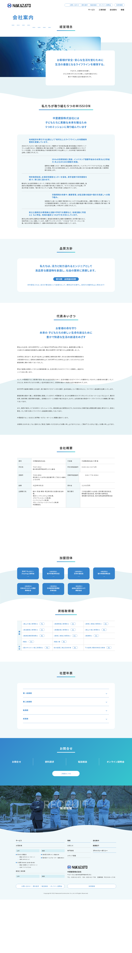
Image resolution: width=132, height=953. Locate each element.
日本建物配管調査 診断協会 (53, 642)
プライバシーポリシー (100, 904)
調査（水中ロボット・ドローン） (27, 910)
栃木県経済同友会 (53, 626)
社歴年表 (105, 38)
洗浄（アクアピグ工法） (25, 921)
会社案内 (113, 9)
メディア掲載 (71, 909)
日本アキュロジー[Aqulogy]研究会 (28, 626)
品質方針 (78, 31)
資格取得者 (78, 38)
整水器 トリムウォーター (53, 911)
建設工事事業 (20, 924)
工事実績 (102, 9)
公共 (18, 904)
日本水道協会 (78, 626)
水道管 (26, 916)
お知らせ (70, 899)
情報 (122, 9)
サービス (91, 9)
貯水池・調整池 (21, 908)
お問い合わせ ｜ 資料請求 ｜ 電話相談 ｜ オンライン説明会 (89, 5)
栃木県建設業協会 (104, 626)
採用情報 (119, 5)
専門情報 (70, 904)
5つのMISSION (51, 31)
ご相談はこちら (66, 827)
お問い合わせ (40, 940)
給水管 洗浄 (51, 908)
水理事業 (19, 899)
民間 (43, 904)
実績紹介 (96, 899)
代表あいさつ (105, 31)
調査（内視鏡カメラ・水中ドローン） (29, 918)
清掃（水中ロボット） (25, 913)
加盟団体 (51, 38)
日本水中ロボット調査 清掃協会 (28, 642)
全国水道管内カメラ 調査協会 (79, 642)
